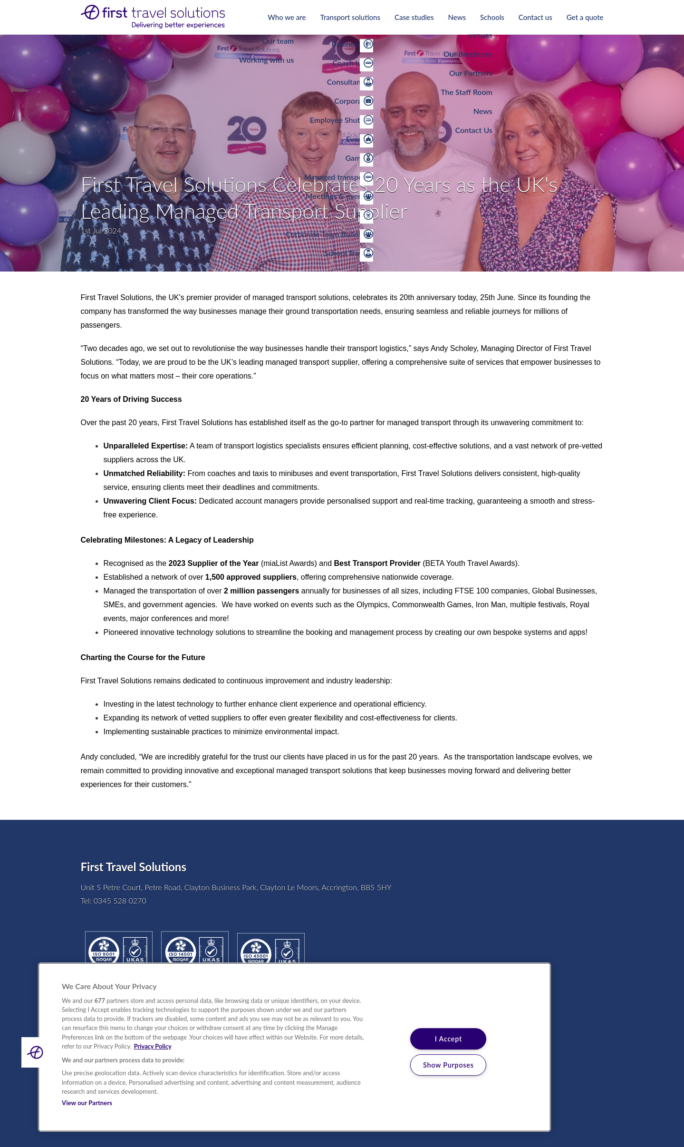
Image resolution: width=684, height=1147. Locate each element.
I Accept (448, 1039)
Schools (492, 17)
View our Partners (87, 1103)
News (457, 17)
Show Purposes (448, 1065)
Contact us (535, 17)
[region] (294, 1047)
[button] (36, 1052)
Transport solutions (350, 17)
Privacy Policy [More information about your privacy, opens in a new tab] (153, 1046)
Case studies (414, 17)
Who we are (287, 17)
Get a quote (585, 17)
